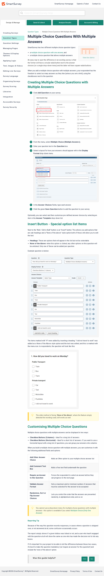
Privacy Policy (75, 571)
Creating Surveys (10, 33)
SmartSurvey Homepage (63, 4)
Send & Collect (39, 23)
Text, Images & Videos (13, 66)
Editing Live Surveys (12, 71)
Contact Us (96, 4)
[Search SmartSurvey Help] (52, 13)
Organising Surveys (11, 81)
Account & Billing (91, 23)
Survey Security (10, 107)
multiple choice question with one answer (47, 52)
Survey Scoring (9, 86)
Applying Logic (9, 61)
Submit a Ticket (83, 4)
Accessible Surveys (11, 102)
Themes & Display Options (11, 55)
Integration (8, 97)
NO (92, 559)
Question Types (10, 38)
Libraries (7, 92)
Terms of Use (87, 571)
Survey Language (10, 76)
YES (84, 559)
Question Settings (11, 43)
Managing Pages (10, 48)
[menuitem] (64, 4)
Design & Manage (13, 23)
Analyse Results (65, 23)
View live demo (89, 58)
